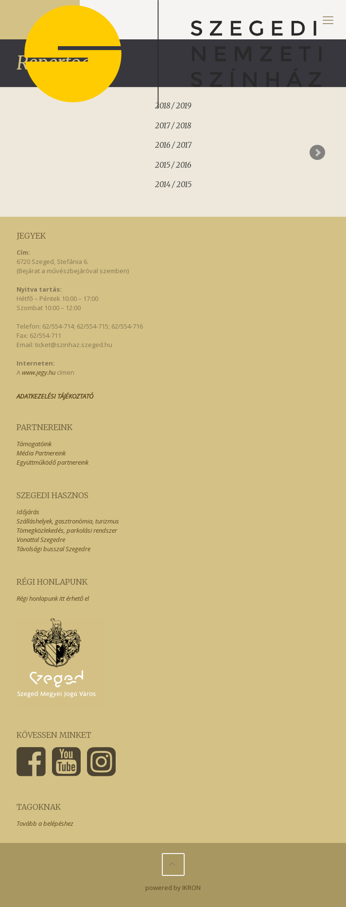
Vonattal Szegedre (41, 539)
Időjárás (28, 511)
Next (317, 152)
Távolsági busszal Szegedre (53, 548)
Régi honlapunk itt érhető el (53, 598)
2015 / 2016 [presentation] (173, 165)
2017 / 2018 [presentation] (173, 125)
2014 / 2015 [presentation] (173, 184)
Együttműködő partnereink (52, 462)
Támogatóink (34, 443)
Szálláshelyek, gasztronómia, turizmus (68, 521)
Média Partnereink (41, 453)
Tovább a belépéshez (45, 823)
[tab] (173, 124)
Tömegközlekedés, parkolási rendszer (67, 530)
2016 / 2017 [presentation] (173, 145)
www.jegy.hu (38, 372)
